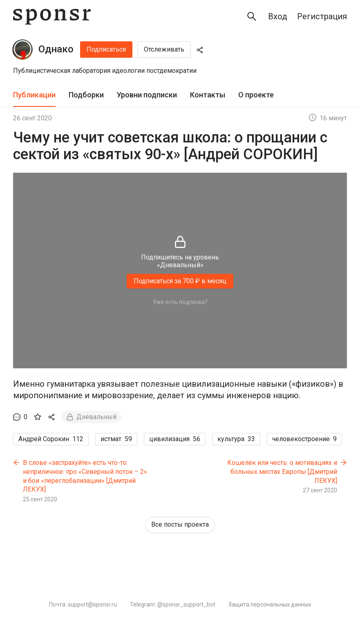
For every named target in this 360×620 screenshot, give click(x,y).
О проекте (256, 94)
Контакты (207, 94)
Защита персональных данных (269, 604)
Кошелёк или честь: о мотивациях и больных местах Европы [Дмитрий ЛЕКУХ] (282, 471)
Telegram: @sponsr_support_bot (172, 604)
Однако (56, 49)
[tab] (34, 95)
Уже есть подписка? (180, 302)
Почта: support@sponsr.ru (83, 604)
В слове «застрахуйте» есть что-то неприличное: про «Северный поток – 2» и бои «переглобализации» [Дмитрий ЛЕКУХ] (85, 476)
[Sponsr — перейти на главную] (52, 17)
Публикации (34, 94)
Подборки (86, 94)
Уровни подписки (147, 94)
